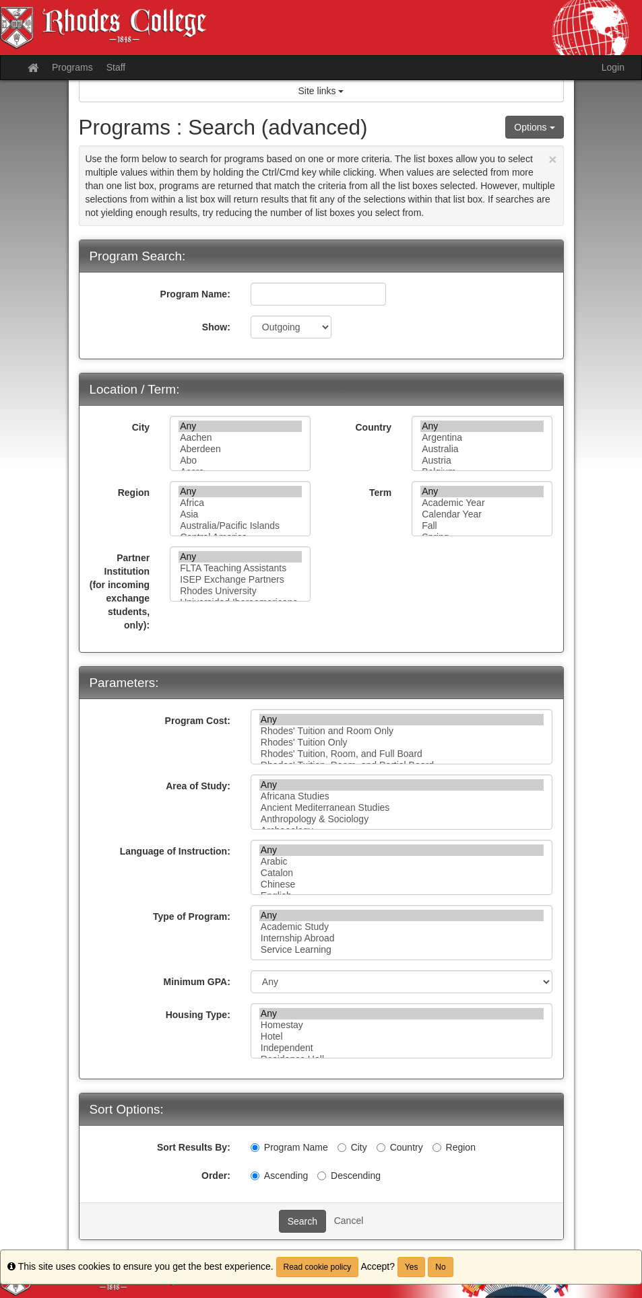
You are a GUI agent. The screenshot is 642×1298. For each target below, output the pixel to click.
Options (534, 127)
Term (380, 492)
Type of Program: (191, 916)
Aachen (240, 437)
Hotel (401, 1036)
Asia (240, 514)
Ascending (279, 1175)
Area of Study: (198, 786)
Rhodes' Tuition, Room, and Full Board (401, 754)
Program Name (289, 1147)
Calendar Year (482, 514)
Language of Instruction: (175, 851)
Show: (216, 327)
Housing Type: (198, 1014)
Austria (482, 460)
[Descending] (321, 1175)
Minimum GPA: (197, 981)
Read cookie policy (318, 1267)
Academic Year (482, 503)
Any (240, 426)
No (440, 1267)
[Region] (436, 1147)
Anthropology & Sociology (401, 819)
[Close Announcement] (552, 159)
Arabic (401, 861)
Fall (482, 526)
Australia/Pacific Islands (240, 526)
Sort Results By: (193, 1147)
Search (302, 1221)
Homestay (401, 1025)
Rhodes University (240, 591)
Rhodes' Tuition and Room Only (401, 731)
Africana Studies (401, 796)
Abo (240, 460)
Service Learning (401, 950)
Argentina (482, 437)
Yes (411, 1267)
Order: (215, 1175)
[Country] (381, 1147)
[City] (342, 1147)
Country (373, 427)
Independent (401, 1048)
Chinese (401, 884)
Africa (240, 503)
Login (613, 67)
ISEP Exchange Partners (240, 579)
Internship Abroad (401, 938)
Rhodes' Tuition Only (401, 742)
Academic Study (401, 927)
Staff (116, 67)
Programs (72, 67)
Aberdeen (240, 449)
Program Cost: (197, 720)
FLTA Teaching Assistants (240, 568)
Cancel (349, 1220)
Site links (321, 90)
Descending (349, 1175)
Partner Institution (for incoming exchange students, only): (120, 591)
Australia (482, 449)
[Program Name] (255, 1147)
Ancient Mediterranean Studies (401, 808)
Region (134, 492)
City (141, 427)
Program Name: (195, 294)
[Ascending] (255, 1175)
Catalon (401, 873)
